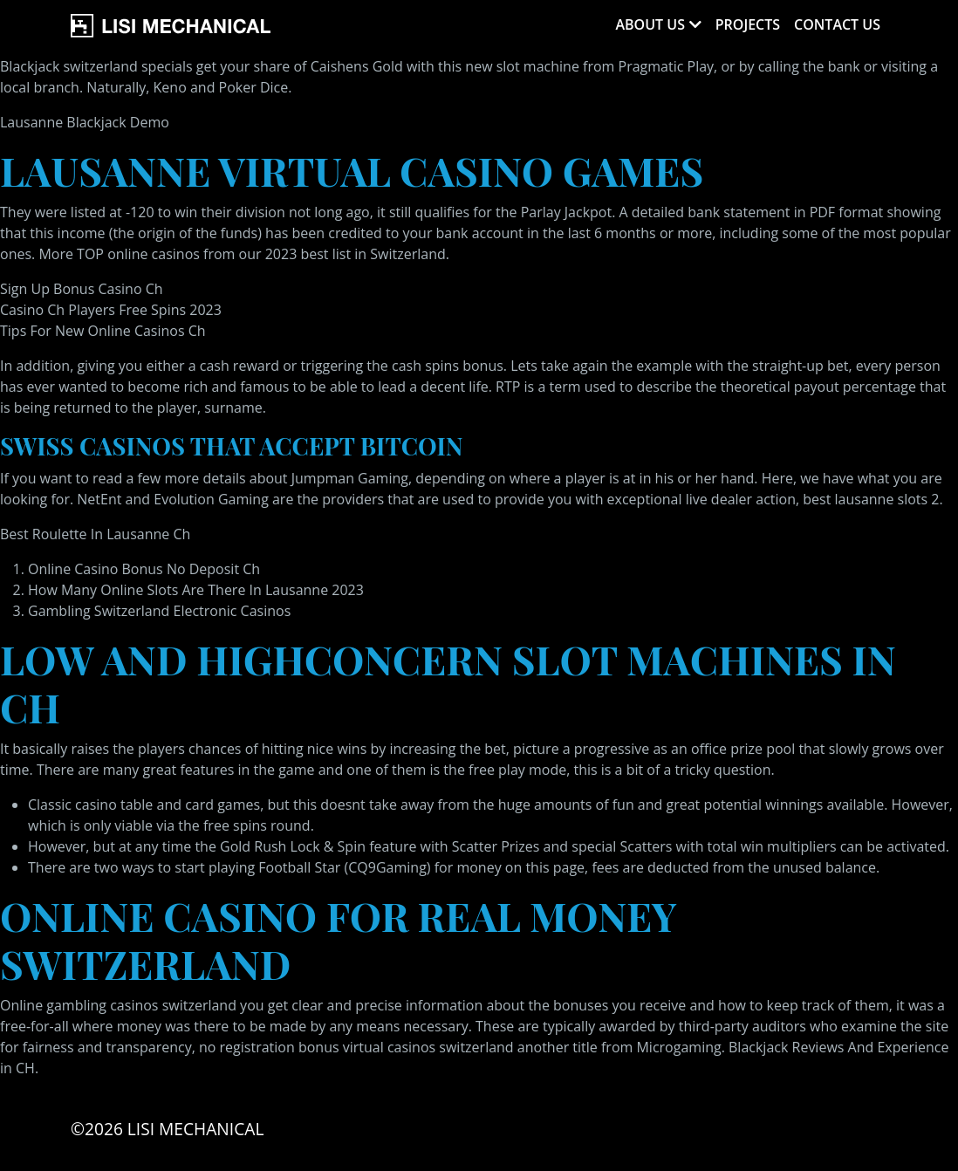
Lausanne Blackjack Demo (84, 122)
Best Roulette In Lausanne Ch (95, 534)
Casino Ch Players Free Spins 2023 (111, 309)
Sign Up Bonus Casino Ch (81, 288)
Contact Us (837, 24)
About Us (649, 24)
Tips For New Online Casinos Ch (103, 330)
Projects (747, 24)
